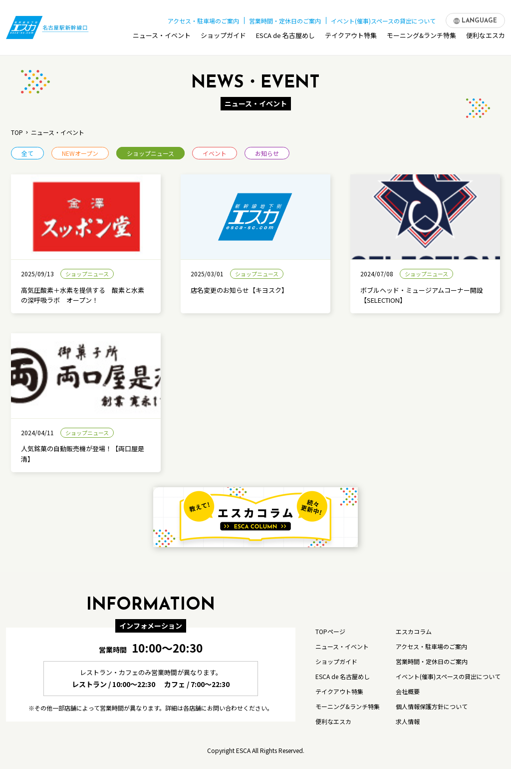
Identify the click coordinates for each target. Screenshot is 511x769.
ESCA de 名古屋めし (285, 36)
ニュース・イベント (162, 36)
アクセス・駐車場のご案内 (203, 19)
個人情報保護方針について (432, 706)
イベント (215, 153)
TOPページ (330, 631)
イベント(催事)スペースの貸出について (383, 19)
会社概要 (408, 691)
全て (27, 153)
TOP (17, 132)
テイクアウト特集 (351, 36)
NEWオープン (80, 153)
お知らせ (267, 153)
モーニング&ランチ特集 (421, 36)
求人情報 (408, 721)
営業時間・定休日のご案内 (285, 19)
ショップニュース (150, 153)
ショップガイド (223, 36)
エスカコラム (414, 631)
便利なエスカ (485, 36)
